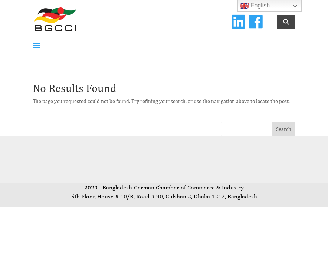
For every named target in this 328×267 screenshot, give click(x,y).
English (255, 5)
